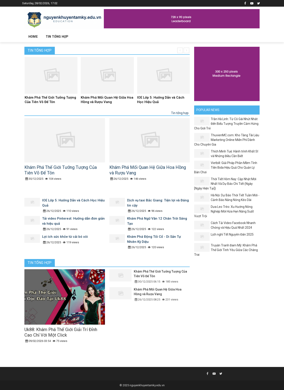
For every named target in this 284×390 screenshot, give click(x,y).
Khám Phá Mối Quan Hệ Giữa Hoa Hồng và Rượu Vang (107, 100)
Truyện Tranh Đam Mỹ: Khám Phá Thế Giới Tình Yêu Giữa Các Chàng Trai (226, 250)
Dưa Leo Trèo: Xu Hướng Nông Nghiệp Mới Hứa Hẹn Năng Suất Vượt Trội (224, 211)
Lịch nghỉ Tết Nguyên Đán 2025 (232, 234)
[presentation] (180, 50)
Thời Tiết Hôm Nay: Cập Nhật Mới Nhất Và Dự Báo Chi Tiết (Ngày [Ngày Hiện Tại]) (225, 183)
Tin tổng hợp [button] (57, 36)
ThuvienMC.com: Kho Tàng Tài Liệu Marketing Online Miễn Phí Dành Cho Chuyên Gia (226, 139)
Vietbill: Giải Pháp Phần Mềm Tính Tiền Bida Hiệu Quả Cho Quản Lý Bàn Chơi (225, 167)
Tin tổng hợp (39, 50)
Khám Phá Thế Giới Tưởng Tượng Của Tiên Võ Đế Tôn (50, 100)
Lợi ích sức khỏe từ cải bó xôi (65, 237)
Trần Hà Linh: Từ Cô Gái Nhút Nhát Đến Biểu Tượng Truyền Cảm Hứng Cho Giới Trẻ (226, 123)
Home (33, 36)
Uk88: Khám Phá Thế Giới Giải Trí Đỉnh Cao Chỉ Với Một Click (60, 332)
